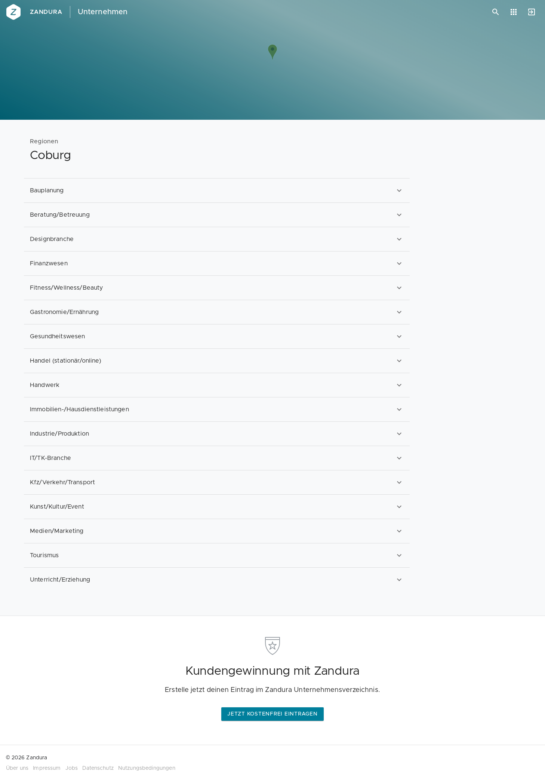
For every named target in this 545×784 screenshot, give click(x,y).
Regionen (44, 141)
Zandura (46, 12)
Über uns (17, 768)
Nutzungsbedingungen (146, 768)
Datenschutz (98, 768)
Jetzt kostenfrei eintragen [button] (272, 714)
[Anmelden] (532, 12)
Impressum (47, 768)
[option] (217, 190)
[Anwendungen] (514, 12)
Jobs (71, 768)
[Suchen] (496, 12)
